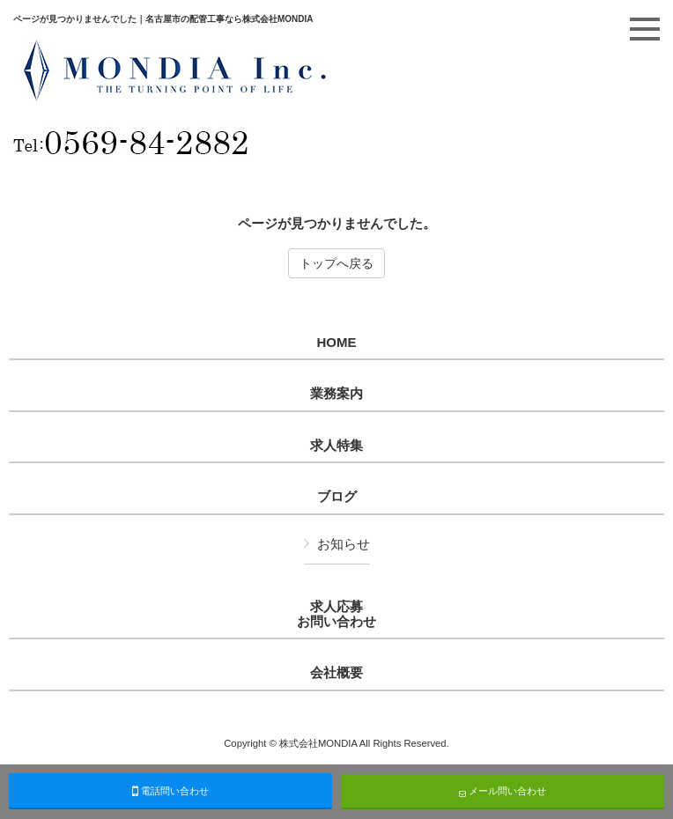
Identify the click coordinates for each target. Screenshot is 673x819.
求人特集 (336, 446)
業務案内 (336, 394)
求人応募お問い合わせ (336, 614)
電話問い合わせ (170, 791)
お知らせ (343, 543)
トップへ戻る (336, 263)
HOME (337, 343)
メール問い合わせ (502, 791)
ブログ (337, 497)
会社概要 (336, 673)
